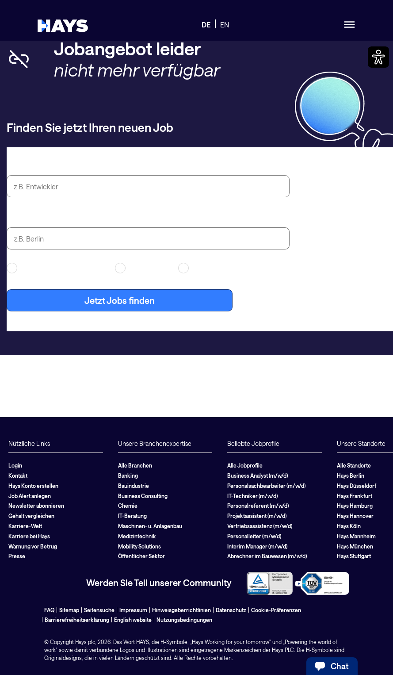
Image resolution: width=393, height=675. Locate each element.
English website (133, 620)
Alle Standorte (354, 465)
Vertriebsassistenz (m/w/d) (259, 526)
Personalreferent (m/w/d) (258, 505)
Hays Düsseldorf (356, 486)
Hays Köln (349, 526)
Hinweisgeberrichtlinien (181, 610)
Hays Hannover (355, 516)
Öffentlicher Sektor (141, 556)
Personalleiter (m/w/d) (254, 536)
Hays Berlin (350, 475)
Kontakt (17, 475)
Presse (16, 556)
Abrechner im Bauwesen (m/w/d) (267, 556)
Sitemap (69, 610)
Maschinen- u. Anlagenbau (150, 526)
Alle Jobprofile (245, 465)
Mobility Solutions (139, 546)
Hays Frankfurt (354, 496)
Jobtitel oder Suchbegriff (58, 165)
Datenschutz (231, 610)
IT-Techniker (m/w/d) (252, 496)
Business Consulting (143, 496)
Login (15, 465)
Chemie (127, 505)
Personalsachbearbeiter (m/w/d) (266, 486)
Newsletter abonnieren (36, 505)
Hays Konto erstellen (33, 486)
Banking (128, 475)
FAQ (49, 610)
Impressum (133, 610)
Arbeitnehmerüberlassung (55, 268)
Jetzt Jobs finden (119, 300)
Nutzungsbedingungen (184, 620)
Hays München (355, 546)
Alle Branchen (135, 465)
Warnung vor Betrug (32, 546)
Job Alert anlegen (29, 496)
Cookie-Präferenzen (276, 610)
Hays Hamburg (355, 505)
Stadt (17, 217)
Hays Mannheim (356, 536)
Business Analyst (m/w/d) (257, 475)
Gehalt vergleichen (31, 516)
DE (206, 24)
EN (224, 24)
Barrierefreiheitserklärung (77, 620)
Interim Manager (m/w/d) (257, 546)
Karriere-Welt (25, 526)
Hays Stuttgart (354, 556)
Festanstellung (207, 268)
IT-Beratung (132, 516)
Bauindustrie (133, 486)
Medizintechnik (137, 536)
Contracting (141, 268)
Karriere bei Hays (29, 536)
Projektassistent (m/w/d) (256, 516)
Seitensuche (99, 610)
